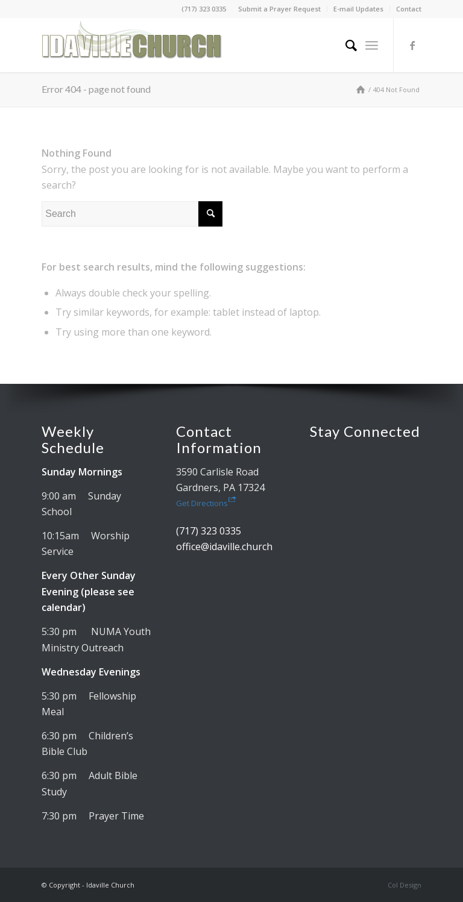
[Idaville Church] (132, 45)
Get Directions (206, 503)
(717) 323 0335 (203, 8)
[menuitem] (279, 9)
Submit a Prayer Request (279, 8)
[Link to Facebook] (412, 45)
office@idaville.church (224, 546)
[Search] (345, 45)
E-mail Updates (358, 8)
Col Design (404, 884)
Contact (408, 8)
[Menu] (371, 45)
